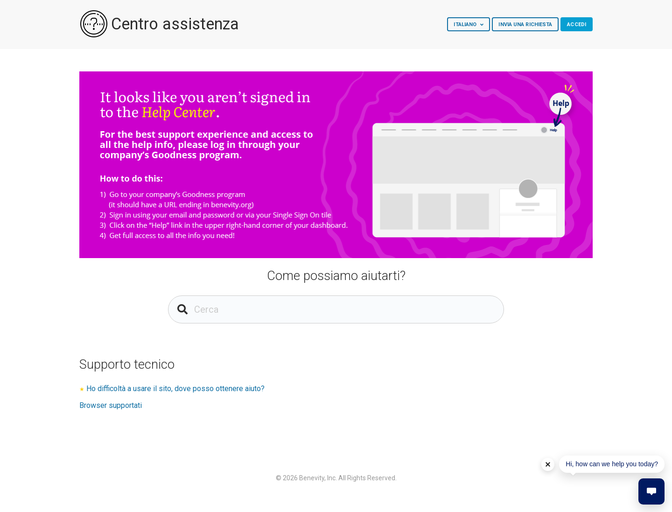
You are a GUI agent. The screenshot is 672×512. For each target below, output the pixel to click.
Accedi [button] (576, 24)
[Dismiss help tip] (547, 464)
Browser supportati (110, 405)
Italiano (466, 24)
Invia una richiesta (525, 24)
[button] (651, 491)
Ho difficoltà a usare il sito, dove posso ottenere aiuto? (175, 388)
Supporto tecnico (127, 364)
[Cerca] (336, 309)
